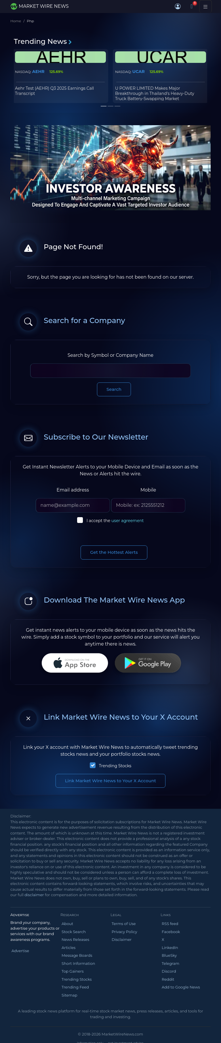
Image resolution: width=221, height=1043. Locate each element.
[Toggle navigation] (205, 6)
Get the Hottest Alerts (114, 552)
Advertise (20, 950)
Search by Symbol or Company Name (110, 355)
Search (113, 389)
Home (15, 21)
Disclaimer (122, 939)
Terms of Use (124, 923)
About (67, 923)
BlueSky (169, 955)
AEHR (38, 71)
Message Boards (77, 955)
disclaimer (34, 894)
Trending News (43, 41)
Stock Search (74, 931)
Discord (169, 971)
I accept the (115, 520)
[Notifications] (191, 6)
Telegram (170, 963)
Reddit (168, 979)
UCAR (138, 71)
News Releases (75, 939)
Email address (72, 490)
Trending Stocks (115, 765)
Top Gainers (73, 971)
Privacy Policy (124, 931)
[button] (178, 6)
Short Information (78, 963)
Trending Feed (75, 987)
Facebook (171, 931)
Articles (68, 947)
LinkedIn (170, 947)
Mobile (148, 490)
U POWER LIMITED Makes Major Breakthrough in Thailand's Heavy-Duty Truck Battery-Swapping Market (154, 93)
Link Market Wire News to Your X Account (110, 780)
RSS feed (170, 923)
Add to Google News (181, 987)
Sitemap (69, 995)
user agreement (127, 520)
